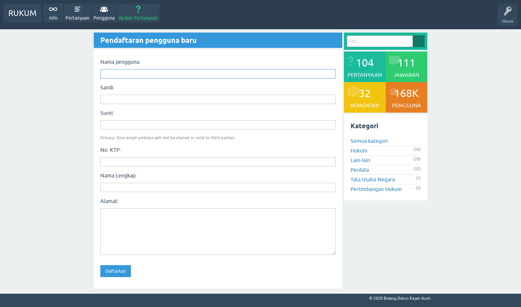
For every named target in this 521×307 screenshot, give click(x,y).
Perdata (360, 170)
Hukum (359, 151)
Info (53, 18)
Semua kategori (369, 141)
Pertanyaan (77, 18)
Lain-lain (360, 160)
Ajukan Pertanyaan (138, 18)
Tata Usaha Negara (373, 179)
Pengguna (104, 18)
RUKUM (22, 13)
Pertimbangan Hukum (376, 189)
